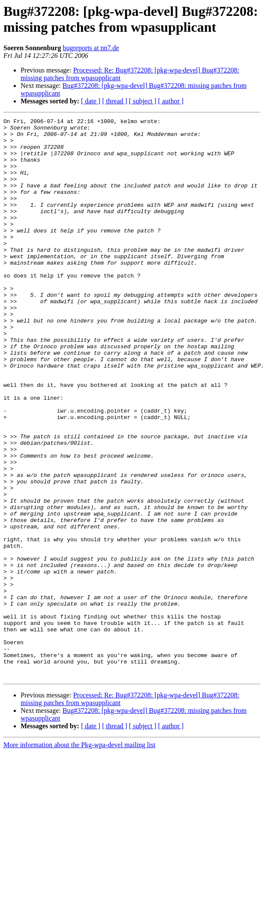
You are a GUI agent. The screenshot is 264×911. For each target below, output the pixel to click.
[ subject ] (142, 101)
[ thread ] (114, 101)
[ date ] (90, 101)
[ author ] (171, 101)
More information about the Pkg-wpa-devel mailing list (79, 856)
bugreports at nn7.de (91, 47)
